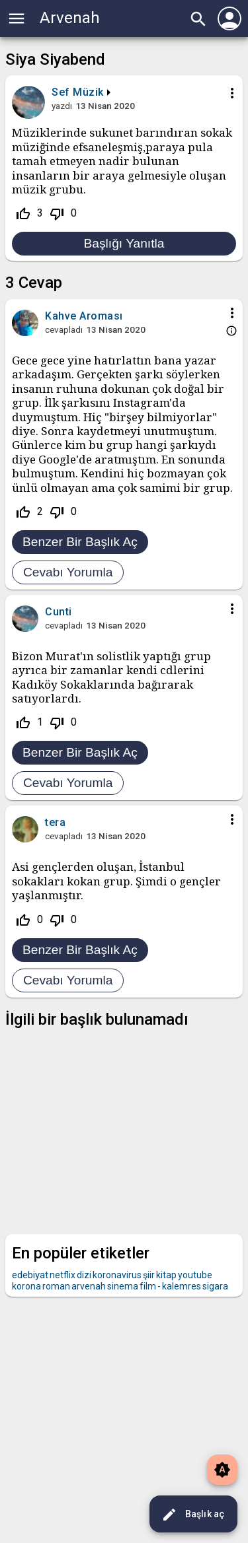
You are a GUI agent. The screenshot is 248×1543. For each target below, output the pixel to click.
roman (56, 1286)
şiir (149, 1275)
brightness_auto (222, 1469)
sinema (122, 1286)
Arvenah (70, 18)
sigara (215, 1286)
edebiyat (30, 1275)
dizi (84, 1275)
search (198, 19)
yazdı (62, 105)
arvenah (88, 1286)
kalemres (181, 1286)
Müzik (88, 92)
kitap (166, 1275)
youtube (195, 1275)
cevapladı (64, 329)
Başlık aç (192, 1515)
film (148, 1286)
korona (26, 1286)
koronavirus (117, 1275)
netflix (62, 1275)
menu (16, 18)
